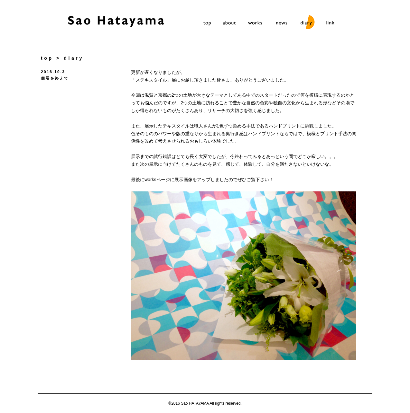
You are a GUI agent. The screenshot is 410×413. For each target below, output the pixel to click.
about (231, 23)
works (256, 23)
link (329, 23)
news (280, 23)
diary (305, 23)
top (207, 23)
